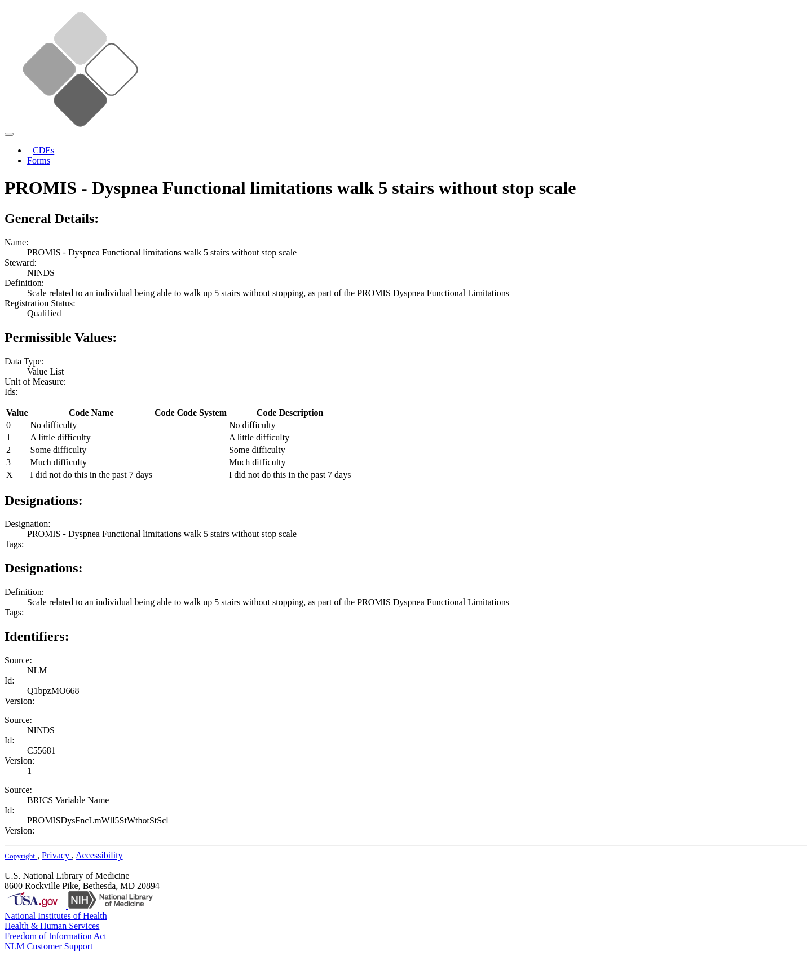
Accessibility (99, 855)
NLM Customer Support (48, 946)
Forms (38, 160)
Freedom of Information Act (56, 936)
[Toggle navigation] (9, 134)
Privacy (57, 855)
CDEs (43, 150)
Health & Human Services (52, 926)
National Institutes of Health (56, 915)
